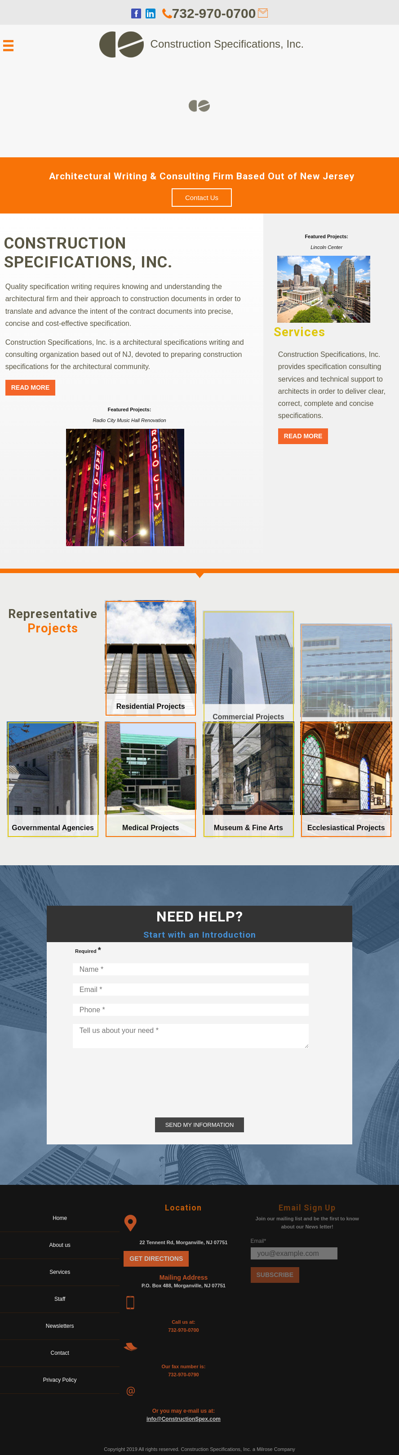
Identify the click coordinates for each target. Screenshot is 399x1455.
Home (60, 1218)
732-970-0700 (214, 13)
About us (60, 1245)
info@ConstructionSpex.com (183, 1419)
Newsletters (60, 1326)
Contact (60, 1353)
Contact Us (201, 197)
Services (59, 1272)
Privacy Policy (60, 1380)
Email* (258, 1241)
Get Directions (156, 1258)
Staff (59, 1299)
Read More (30, 387)
